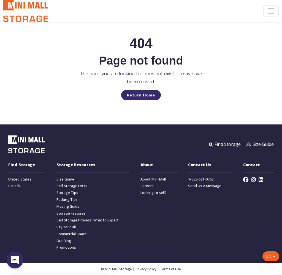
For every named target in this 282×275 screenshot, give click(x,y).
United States (19, 179)
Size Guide (65, 179)
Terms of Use (170, 269)
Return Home (141, 95)
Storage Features (71, 213)
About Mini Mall (153, 179)
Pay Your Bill (66, 227)
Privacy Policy (145, 269)
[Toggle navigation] (271, 10)
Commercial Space (71, 234)
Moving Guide (68, 206)
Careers (147, 186)
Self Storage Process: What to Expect (87, 220)
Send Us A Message (204, 186)
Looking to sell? (153, 192)
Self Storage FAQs (71, 186)
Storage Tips (67, 192)
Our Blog (63, 240)
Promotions (66, 247)
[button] (271, 256)
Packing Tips (67, 199)
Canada (14, 186)
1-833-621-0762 (200, 179)
